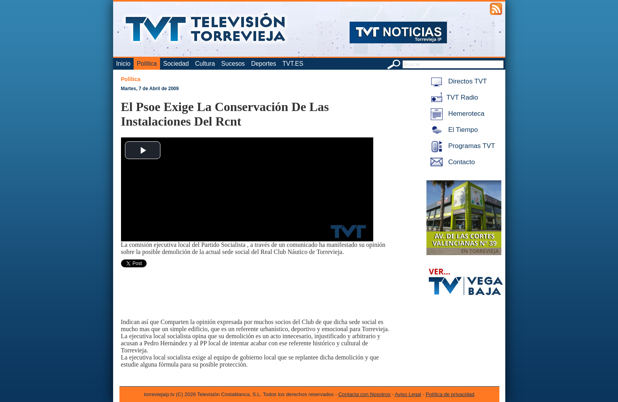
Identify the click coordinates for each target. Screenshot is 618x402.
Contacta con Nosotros (364, 394)
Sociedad (176, 63)
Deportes (263, 63)
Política (147, 63)
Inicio (123, 63)
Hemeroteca (456, 113)
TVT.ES (292, 63)
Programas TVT (461, 146)
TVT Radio (453, 97)
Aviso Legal (408, 394)
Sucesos (233, 63)
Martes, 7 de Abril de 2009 (150, 88)
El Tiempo (453, 129)
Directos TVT (457, 81)
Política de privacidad (450, 394)
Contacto (451, 162)
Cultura (205, 63)
